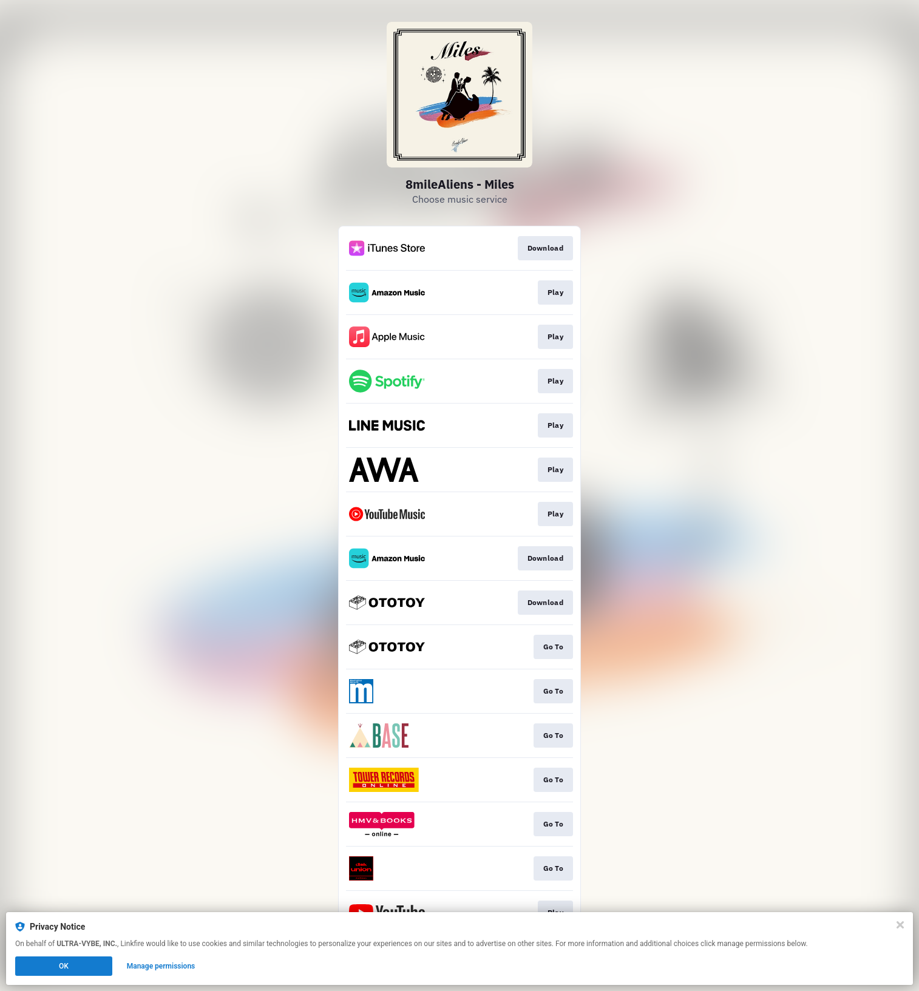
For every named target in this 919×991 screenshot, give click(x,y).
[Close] (900, 925)
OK (64, 966)
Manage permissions (161, 966)
